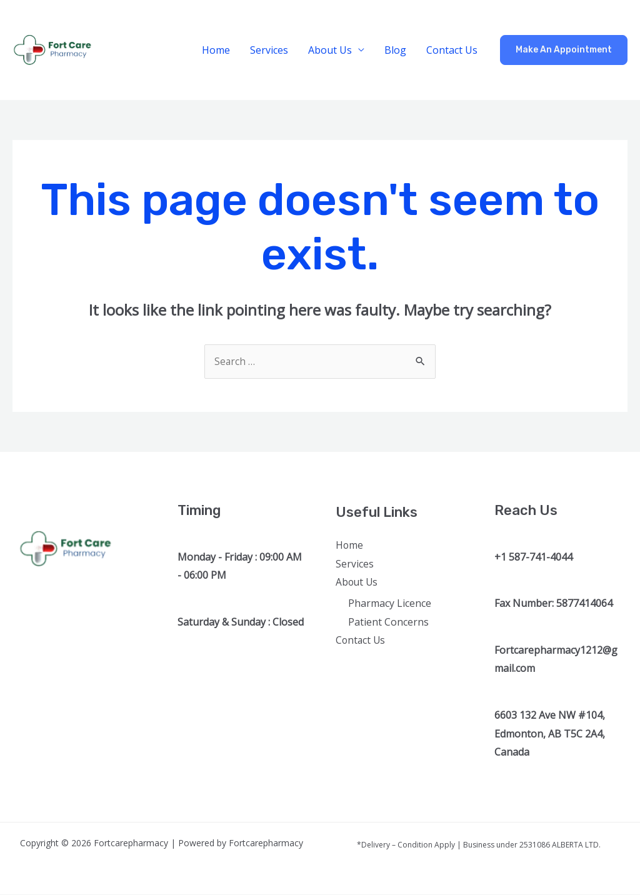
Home (216, 50)
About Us (330, 50)
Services (269, 50)
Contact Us (452, 50)
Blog (395, 50)
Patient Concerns (388, 622)
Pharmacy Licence (389, 604)
